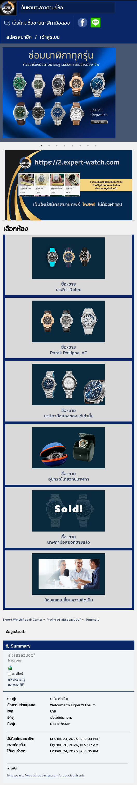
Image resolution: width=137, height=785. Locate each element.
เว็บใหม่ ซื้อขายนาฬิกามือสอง (37, 23)
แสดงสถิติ (16, 685)
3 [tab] (56, 145)
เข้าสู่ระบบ (50, 37)
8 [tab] (95, 145)
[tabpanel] (68, 92)
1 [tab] (41, 145)
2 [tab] (49, 145)
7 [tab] (88, 145)
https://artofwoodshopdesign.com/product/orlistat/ (45, 775)
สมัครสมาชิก (19, 37)
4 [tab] (64, 145)
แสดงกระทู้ (16, 679)
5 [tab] (72, 145)
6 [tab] (80, 145)
